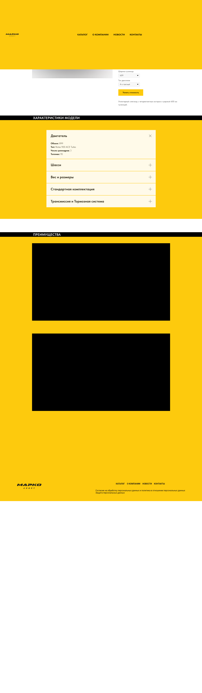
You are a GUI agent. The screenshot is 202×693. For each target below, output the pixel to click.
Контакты (159, 484)
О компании (133, 484)
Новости (147, 484)
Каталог (120, 484)
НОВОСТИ (119, 34)
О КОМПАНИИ (100, 34)
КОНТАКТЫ (136, 34)
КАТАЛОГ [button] (82, 34)
